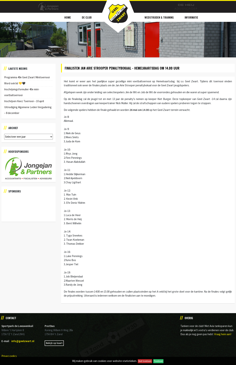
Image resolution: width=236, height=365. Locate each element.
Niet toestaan (144, 361)
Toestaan (158, 361)
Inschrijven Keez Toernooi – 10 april (24, 101)
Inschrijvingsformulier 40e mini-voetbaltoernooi (21, 92)
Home (67, 17)
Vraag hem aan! (222, 334)
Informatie (191, 17)
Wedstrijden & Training (159, 17)
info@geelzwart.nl (22, 341)
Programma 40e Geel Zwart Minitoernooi (27, 77)
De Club (87, 17)
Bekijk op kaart (54, 343)
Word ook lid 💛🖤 (15, 83)
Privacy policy (9, 356)
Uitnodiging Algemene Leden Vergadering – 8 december (28, 110)
